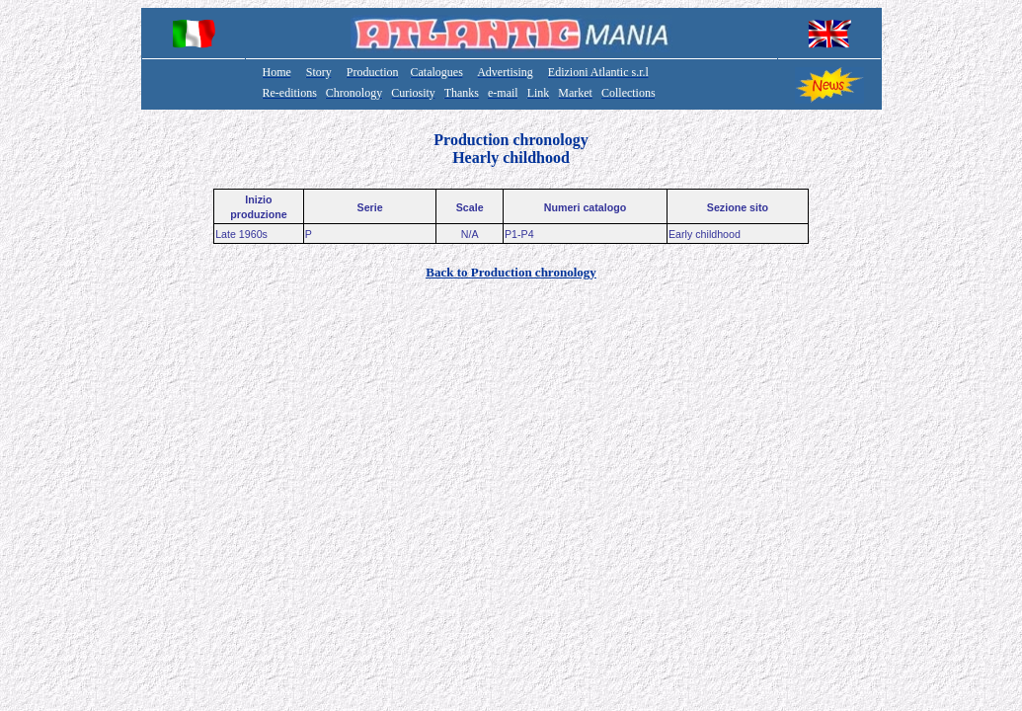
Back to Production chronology (511, 272)
